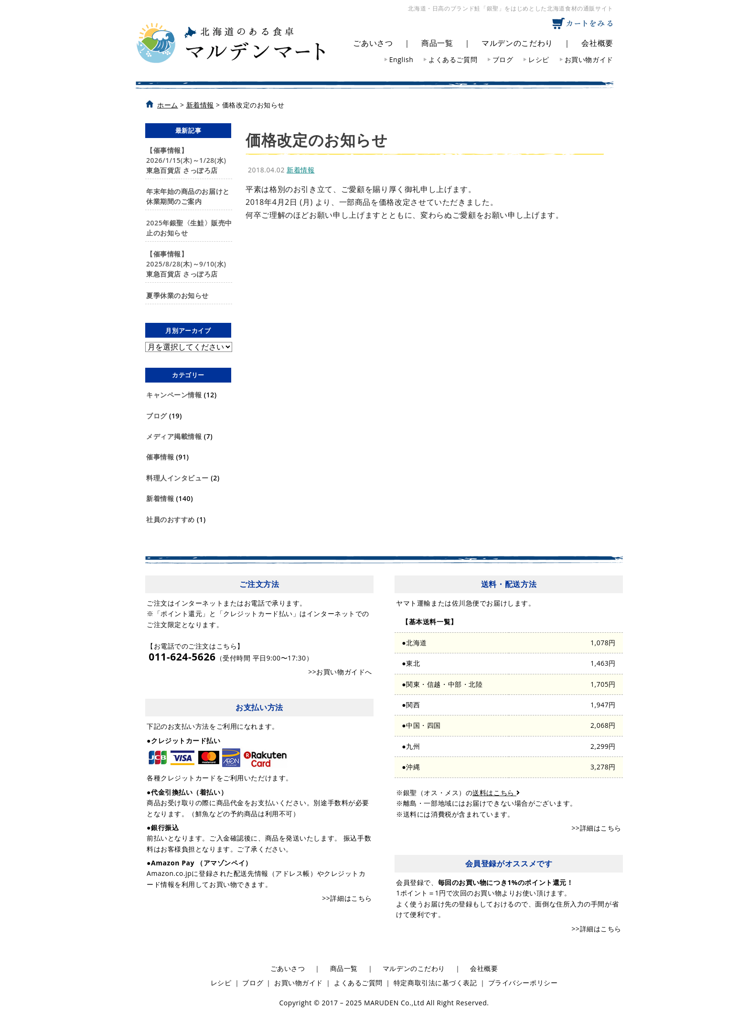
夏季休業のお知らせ (177, 295)
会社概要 (597, 43)
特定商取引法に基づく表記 (435, 982)
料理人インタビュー (177, 477)
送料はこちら (496, 792)
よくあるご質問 (452, 59)
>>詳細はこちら (347, 898)
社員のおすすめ (170, 519)
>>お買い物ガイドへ (340, 671)
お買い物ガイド (589, 59)
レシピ (538, 59)
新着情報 (160, 498)
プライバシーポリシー (523, 982)
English (401, 59)
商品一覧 (437, 43)
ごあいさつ (373, 43)
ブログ (503, 59)
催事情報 (160, 456)
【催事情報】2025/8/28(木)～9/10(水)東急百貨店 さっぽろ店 (186, 263)
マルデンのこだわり (517, 43)
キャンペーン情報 (174, 394)
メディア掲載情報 (174, 436)
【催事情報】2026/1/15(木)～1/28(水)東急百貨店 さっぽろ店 (186, 160)
